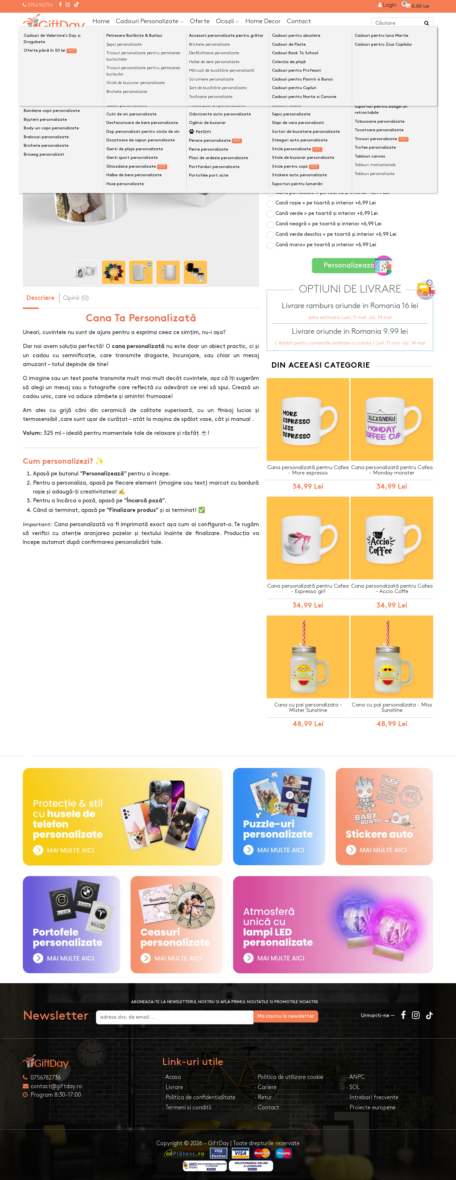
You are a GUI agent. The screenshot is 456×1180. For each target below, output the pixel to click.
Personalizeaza (352, 264)
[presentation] (38, 170)
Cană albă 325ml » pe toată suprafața (322, 111)
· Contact (266, 1106)
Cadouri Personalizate (150, 21)
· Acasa (171, 1076)
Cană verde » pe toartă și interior (327, 213)
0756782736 (40, 5)
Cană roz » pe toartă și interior (324, 150)
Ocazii (227, 21)
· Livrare (172, 1086)
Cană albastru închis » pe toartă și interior (337, 160)
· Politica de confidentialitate (198, 1096)
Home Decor (263, 21)
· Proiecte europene (371, 1106)
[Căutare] (427, 23)
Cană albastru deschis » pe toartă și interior (339, 171)
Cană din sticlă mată (312, 140)
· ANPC (355, 1076)
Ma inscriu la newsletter (321, 1015)
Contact (299, 21)
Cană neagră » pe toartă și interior (329, 223)
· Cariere (265, 1086)
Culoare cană (285, 101)
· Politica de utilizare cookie (288, 1076)
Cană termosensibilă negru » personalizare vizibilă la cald (352, 125)
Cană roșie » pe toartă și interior (326, 202)
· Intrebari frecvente (372, 1096)
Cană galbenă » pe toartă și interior (330, 181)
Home (101, 21)
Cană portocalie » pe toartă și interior (333, 192)
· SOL (353, 1086)
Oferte (200, 21)
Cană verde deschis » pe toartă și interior (336, 234)
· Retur (263, 1096)
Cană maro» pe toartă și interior (326, 244)
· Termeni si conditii (186, 1106)
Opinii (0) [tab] (76, 297)
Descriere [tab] (40, 298)
